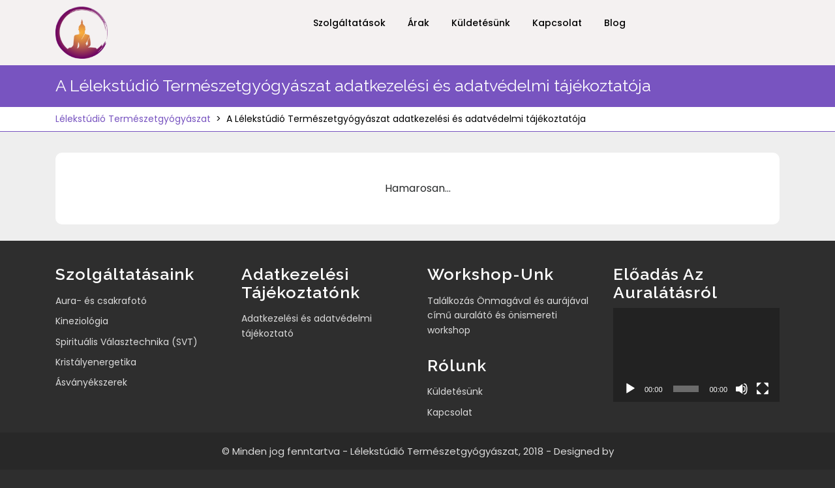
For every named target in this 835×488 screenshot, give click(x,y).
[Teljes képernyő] (762, 388)
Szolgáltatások (349, 22)
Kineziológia (81, 321)
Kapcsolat (557, 22)
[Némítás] (741, 388)
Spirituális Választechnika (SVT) (126, 341)
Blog (615, 22)
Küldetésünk (480, 22)
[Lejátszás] (630, 388)
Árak (418, 22)
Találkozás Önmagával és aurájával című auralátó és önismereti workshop (507, 315)
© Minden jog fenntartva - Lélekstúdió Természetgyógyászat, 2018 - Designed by (418, 451)
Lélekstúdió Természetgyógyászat (133, 118)
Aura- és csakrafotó (101, 300)
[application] (696, 354)
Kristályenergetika (95, 362)
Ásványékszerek (91, 382)
